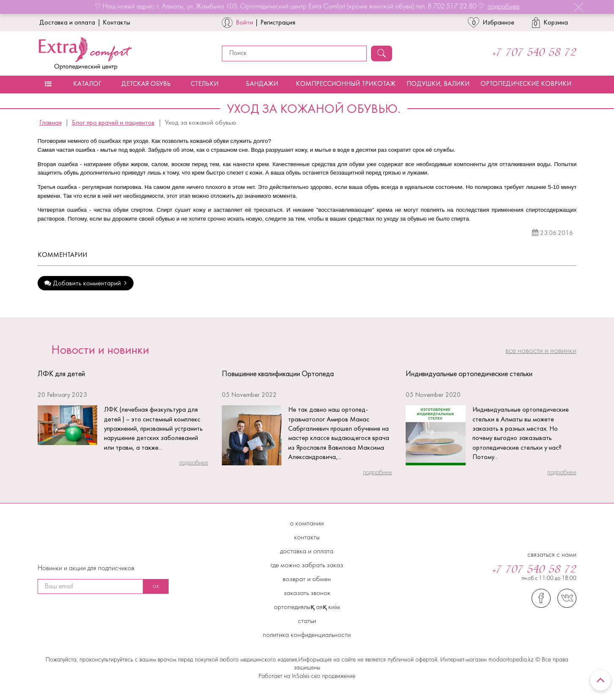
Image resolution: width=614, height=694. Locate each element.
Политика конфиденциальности (307, 635)
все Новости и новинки (540, 351)
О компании (307, 523)
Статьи (307, 621)
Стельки (204, 84)
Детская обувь (146, 84)
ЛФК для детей (61, 374)
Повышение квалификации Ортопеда (278, 374)
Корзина (550, 22)
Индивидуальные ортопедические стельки (469, 374)
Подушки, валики (438, 84)
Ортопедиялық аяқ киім (307, 607)
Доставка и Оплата (306, 551)
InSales (300, 676)
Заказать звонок (307, 593)
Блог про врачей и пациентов (113, 123)
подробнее (503, 6)
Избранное (491, 22)
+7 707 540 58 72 (534, 53)
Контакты (116, 22)
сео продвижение (332, 676)
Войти (244, 22)
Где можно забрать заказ (306, 565)
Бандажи (262, 84)
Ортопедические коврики (525, 84)
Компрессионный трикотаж (346, 84)
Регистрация (277, 22)
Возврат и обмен (307, 579)
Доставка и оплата (67, 22)
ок (156, 586)
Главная (50, 123)
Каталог (87, 84)
